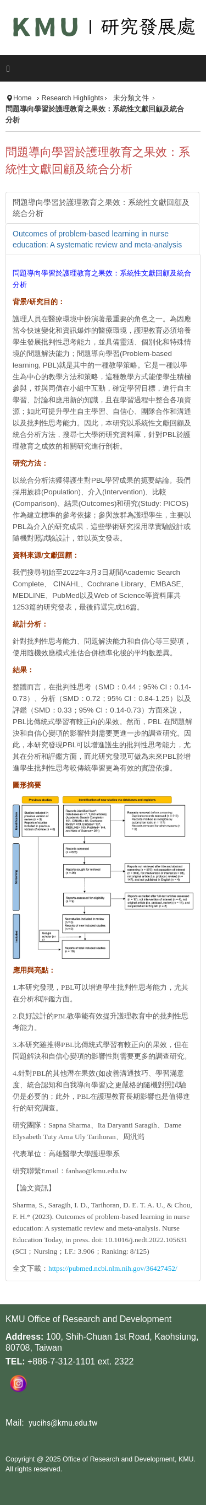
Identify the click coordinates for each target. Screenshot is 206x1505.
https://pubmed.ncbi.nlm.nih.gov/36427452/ (112, 1268)
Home (22, 98)
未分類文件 (131, 98)
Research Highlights (73, 98)
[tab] (102, 208)
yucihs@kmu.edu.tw (63, 1422)
